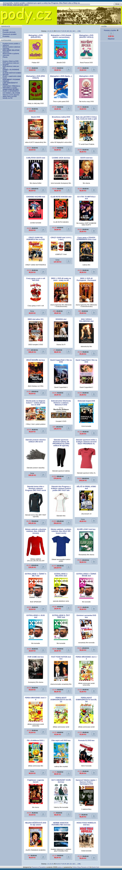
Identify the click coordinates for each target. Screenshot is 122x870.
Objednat (111, 39)
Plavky (5, 57)
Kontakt (5, 30)
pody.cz (60, 867)
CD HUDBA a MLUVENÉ (11, 93)
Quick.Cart (95, 867)
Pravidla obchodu (9, 32)
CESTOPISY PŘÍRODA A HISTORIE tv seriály (11, 87)
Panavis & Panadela (39, 867)
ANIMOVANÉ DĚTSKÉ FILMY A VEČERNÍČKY (11, 90)
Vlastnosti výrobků (9, 34)
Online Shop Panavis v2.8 (81, 867)
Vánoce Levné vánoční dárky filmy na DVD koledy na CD (11, 96)
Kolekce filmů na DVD (11, 61)
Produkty (6, 36)
